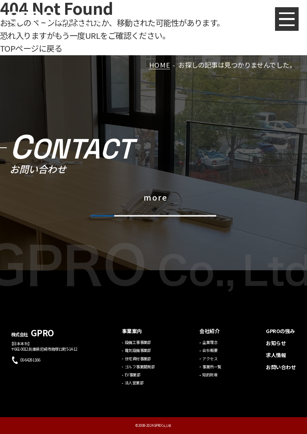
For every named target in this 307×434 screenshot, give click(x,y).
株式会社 (32, 337)
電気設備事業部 (138, 354)
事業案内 (132, 334)
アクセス (209, 362)
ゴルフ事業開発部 (140, 370)
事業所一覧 (211, 370)
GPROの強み (280, 334)
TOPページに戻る (31, 48)
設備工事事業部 (138, 346)
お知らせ (276, 346)
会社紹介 (209, 334)
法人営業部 (134, 386)
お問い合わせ (281, 370)
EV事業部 (132, 378)
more (155, 197)
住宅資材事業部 (138, 362)
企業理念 (209, 346)
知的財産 (209, 378)
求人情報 (276, 358)
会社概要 (209, 354)
